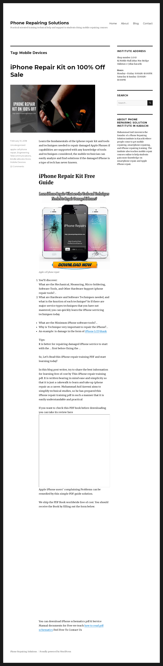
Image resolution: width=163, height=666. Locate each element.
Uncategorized (17, 145)
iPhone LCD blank (96, 331)
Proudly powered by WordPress (55, 651)
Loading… (64, 564)
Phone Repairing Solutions (39, 22)
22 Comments (17, 166)
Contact (148, 23)
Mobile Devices (18, 162)
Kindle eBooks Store (20, 159)
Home (113, 23)
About (125, 23)
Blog (136, 23)
